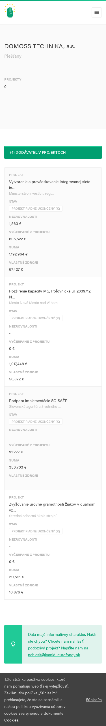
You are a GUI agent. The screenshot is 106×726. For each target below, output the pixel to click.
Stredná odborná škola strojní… (34, 515)
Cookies (11, 720)
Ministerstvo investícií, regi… (31, 193)
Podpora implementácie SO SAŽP (38, 400)
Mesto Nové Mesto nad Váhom (33, 302)
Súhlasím (94, 699)
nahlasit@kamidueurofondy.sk (54, 654)
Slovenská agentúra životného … (35, 406)
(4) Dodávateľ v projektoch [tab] (38, 152)
